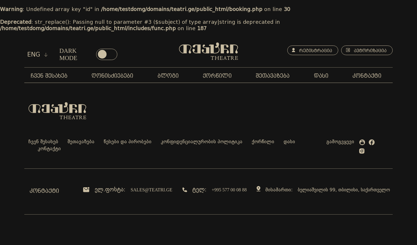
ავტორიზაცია (366, 50)
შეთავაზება (80, 141)
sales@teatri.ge (151, 189)
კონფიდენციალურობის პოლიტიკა (201, 141)
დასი (289, 141)
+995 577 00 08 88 (229, 189)
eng (37, 54)
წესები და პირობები (127, 141)
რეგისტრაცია (312, 50)
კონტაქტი (49, 148)
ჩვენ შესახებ (43, 141)
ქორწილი (263, 141)
